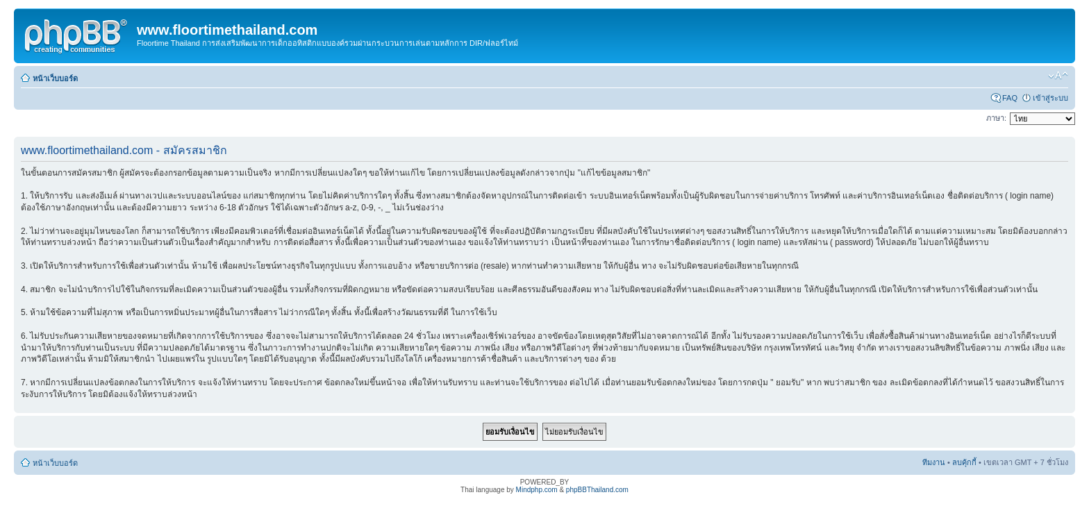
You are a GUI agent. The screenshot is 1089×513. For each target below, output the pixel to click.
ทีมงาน (933, 462)
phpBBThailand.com (597, 490)
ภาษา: (996, 118)
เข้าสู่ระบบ (1050, 98)
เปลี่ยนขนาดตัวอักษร (1058, 75)
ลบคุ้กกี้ (964, 462)
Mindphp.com (537, 490)
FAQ (1009, 98)
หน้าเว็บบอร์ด (55, 78)
